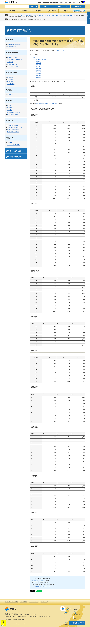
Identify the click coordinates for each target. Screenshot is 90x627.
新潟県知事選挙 (11, 46)
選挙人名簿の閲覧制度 (13, 125)
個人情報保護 (23, 602)
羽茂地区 (38, 75)
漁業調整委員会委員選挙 (13, 112)
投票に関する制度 (11, 72)
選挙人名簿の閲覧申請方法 (14, 127)
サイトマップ (46, 2)
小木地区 (38, 73)
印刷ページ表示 (61, 50)
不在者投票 (10, 79)
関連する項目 (10, 138)
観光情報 (38, 11)
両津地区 (38, 61)
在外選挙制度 (10, 84)
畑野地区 (38, 70)
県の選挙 (9, 107)
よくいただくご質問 (12, 66)
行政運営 (34, 15)
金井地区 (38, 66)
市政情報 (25, 11)
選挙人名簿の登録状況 (69, 15)
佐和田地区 (39, 64)
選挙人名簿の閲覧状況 (13, 129)
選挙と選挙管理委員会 (13, 53)
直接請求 (9, 142)
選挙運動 (9, 90)
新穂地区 (38, 68)
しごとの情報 (52, 11)
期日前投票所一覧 (12, 64)
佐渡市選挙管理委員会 (48, 15)
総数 (34, 57)
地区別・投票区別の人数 (39, 59)
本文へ (39, 2)
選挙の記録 (9, 101)
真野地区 (38, 72)
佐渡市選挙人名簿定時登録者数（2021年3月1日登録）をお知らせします (28, 19)
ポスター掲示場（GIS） (13, 145)
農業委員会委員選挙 (12, 114)
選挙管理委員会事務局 (38, 581)
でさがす (47, 6)
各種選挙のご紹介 (12, 57)
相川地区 (38, 63)
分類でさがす (21, 15)
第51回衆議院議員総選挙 (14, 44)
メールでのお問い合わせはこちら (41, 586)
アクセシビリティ (34, 602)
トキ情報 (65, 11)
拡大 (66, 2)
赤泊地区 (38, 77)
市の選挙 (9, 110)
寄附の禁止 (10, 94)
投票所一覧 (10, 62)
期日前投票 (10, 77)
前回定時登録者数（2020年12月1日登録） (47, 103)
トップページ (12, 15)
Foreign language (54, 2)
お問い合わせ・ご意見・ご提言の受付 (14, 619)
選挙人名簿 (59, 15)
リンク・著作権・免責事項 (11, 602)
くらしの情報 (11, 11)
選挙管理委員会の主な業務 (14, 59)
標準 (70, 2)
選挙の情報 (9, 39)
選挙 (40, 15)
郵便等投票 (10, 81)
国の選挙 (9, 105)
